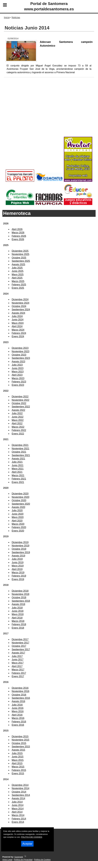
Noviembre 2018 (20, 594)
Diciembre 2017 (20, 639)
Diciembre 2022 (20, 396)
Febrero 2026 (19, 236)
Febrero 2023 (19, 381)
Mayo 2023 (18, 371)
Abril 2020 (17, 520)
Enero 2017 (18, 676)
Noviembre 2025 (20, 254)
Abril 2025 (17, 278)
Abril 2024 (17, 326)
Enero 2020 (18, 530)
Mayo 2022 (18, 420)
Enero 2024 (18, 336)
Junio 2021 (17, 465)
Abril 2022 (17, 423)
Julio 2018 (17, 607)
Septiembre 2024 (21, 309)
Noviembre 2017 (20, 642)
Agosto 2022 (18, 410)
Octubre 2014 (19, 792)
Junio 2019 (17, 562)
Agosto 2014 (18, 798)
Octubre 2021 (19, 452)
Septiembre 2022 (21, 406)
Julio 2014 (17, 802)
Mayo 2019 (18, 565)
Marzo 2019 (18, 572)
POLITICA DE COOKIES (31, 837)
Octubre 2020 (19, 500)
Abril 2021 (17, 472)
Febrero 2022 (19, 430)
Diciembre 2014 (20, 785)
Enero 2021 (18, 482)
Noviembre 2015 (20, 740)
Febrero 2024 (19, 333)
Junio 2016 (17, 708)
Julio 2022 (17, 413)
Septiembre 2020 (21, 504)
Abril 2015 (17, 763)
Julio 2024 (17, 316)
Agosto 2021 (18, 458)
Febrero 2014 (19, 818)
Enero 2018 (18, 628)
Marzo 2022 (18, 427)
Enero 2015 (18, 773)
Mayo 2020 (18, 517)
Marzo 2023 (18, 378)
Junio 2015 (17, 756)
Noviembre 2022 (20, 400)
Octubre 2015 (19, 743)
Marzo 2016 (18, 718)
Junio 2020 (17, 514)
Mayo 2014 (18, 808)
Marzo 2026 (18, 232)
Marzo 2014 (18, 815)
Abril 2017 (17, 666)
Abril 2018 (17, 617)
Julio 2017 (17, 656)
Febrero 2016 (19, 721)
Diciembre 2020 (20, 493)
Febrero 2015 (19, 770)
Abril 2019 (17, 569)
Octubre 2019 (19, 549)
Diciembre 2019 (20, 542)
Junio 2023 (17, 368)
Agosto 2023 (18, 361)
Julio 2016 (17, 704)
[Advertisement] (49, 112)
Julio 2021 (17, 462)
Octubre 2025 (19, 257)
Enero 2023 (18, 385)
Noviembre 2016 (20, 691)
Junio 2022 (17, 417)
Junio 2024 (17, 319)
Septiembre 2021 (21, 455)
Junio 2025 (17, 271)
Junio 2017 (17, 659)
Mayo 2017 (18, 663)
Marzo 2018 (18, 621)
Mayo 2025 (18, 274)
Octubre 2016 (19, 694)
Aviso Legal (7, 859)
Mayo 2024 (18, 323)
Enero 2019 (18, 579)
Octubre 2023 (19, 354)
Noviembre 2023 (20, 351)
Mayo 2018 (18, 614)
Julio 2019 (17, 559)
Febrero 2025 (19, 284)
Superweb (18, 857)
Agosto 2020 (18, 507)
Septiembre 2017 (21, 649)
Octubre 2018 (19, 597)
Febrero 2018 (19, 624)
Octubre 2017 (19, 646)
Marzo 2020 (18, 524)
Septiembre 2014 (21, 795)
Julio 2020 (17, 510)
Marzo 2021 (18, 475)
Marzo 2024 (18, 330)
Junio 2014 (17, 805)
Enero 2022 (18, 433)
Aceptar (27, 843)
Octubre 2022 (19, 403)
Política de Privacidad (23, 859)
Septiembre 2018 (21, 601)
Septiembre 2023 (21, 358)
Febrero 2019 (19, 576)
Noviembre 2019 (20, 545)
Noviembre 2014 (20, 788)
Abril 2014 (17, 812)
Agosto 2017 (18, 652)
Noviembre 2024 (20, 303)
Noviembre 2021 (20, 448)
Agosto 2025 (18, 264)
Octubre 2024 (19, 306)
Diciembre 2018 (20, 591)
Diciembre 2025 (20, 251)
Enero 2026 (18, 239)
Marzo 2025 (18, 281)
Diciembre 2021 (20, 445)
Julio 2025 (17, 267)
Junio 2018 (17, 611)
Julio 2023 (17, 365)
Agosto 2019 (18, 555)
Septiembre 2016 (21, 698)
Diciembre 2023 (20, 348)
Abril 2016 (17, 715)
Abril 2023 (17, 375)
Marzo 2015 (18, 766)
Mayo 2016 (18, 711)
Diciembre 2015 (20, 736)
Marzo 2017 (18, 669)
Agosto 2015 (18, 750)
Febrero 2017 (19, 673)
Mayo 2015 (18, 760)
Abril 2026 (17, 229)
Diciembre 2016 (20, 688)
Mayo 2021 (18, 468)
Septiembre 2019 (21, 552)
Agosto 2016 (18, 701)
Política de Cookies (42, 859)
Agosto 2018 (18, 604)
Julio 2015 (17, 753)
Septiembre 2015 (21, 746)
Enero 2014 (18, 822)
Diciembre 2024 (20, 299)
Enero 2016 (18, 725)
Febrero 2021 (19, 478)
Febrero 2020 (19, 527)
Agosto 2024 (18, 313)
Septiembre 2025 (21, 261)
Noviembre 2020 (20, 497)
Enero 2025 (18, 288)
